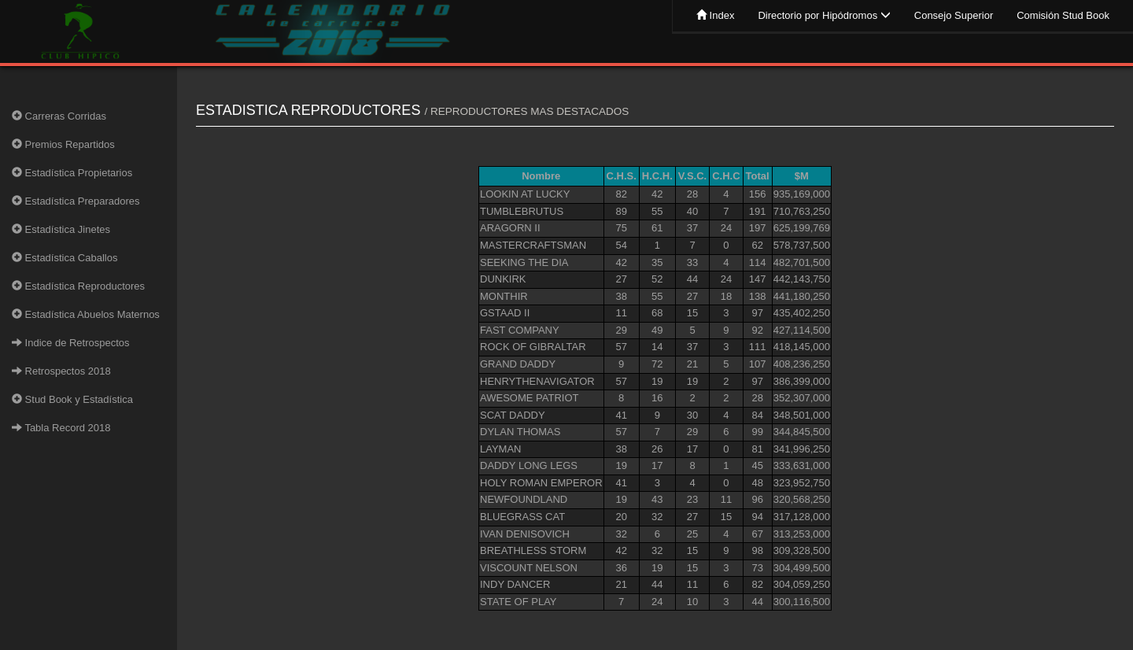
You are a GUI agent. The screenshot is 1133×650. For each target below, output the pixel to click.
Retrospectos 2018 (61, 371)
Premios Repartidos (63, 144)
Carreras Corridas (59, 116)
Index (715, 15)
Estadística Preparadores (76, 201)
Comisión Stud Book (1063, 15)
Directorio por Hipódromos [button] (824, 15)
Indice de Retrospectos (71, 343)
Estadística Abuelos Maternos (86, 314)
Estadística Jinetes (61, 229)
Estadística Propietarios (72, 173)
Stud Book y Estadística (72, 399)
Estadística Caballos (64, 258)
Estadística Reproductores (78, 286)
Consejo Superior (953, 15)
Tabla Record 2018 (61, 428)
